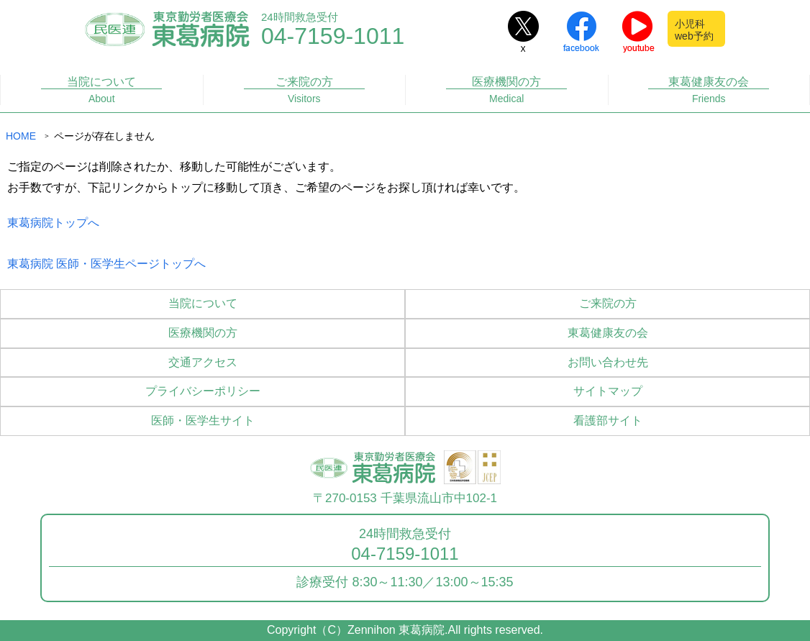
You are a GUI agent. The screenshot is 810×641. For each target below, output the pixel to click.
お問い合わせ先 (608, 362)
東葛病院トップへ (53, 223)
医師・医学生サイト (203, 420)
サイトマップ (607, 391)
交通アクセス (202, 362)
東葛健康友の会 (708, 90)
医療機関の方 (506, 90)
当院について (101, 90)
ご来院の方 (304, 90)
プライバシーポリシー (202, 391)
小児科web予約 (694, 30)
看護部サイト (607, 420)
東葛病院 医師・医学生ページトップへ (106, 264)
